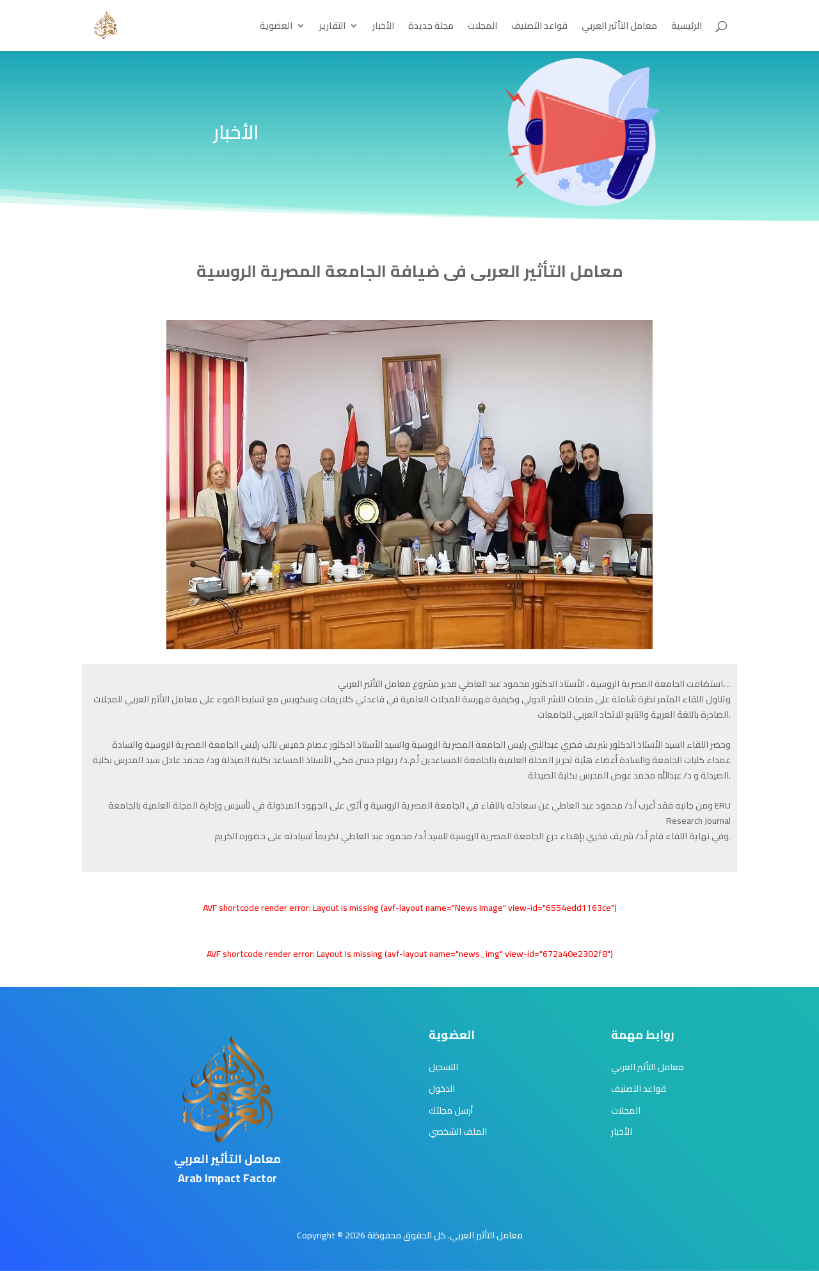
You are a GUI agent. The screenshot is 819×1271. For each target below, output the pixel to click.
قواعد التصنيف (539, 27)
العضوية (276, 27)
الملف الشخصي (458, 1131)
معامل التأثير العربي (619, 27)
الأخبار (383, 27)
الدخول (442, 1088)
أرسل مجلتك (451, 1110)
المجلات (482, 27)
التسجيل (443, 1067)
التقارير (332, 27)
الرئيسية (686, 27)
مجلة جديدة (431, 27)
